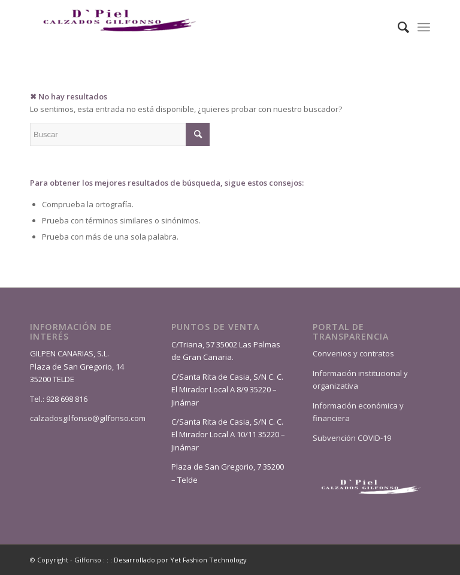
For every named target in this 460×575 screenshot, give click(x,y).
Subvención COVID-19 (352, 437)
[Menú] (423, 27)
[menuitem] (397, 27)
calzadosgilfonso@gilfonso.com (88, 418)
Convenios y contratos (353, 353)
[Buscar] (397, 27)
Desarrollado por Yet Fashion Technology (180, 559)
